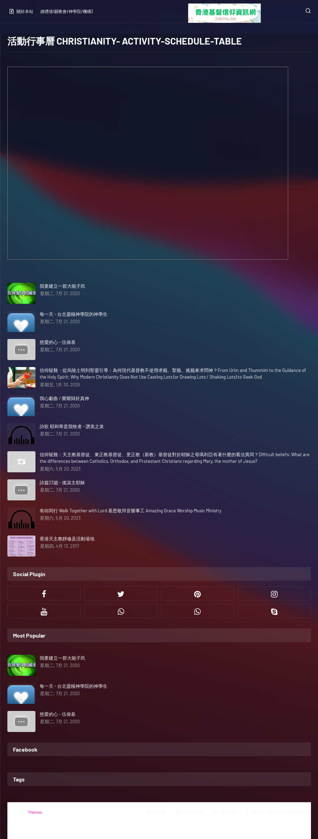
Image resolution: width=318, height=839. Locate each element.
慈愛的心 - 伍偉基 (57, 342)
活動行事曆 (189, 812)
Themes (35, 812)
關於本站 (21, 11)
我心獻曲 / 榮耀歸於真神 (64, 398)
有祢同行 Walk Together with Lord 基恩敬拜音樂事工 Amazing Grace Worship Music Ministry (130, 510)
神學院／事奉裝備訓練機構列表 (277, 812)
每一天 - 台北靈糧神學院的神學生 (73, 314)
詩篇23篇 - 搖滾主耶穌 (62, 482)
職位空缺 (225, 812)
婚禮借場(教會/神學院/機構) (66, 11)
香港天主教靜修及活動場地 (67, 538)
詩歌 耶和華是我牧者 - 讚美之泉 (72, 426)
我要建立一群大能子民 (62, 286)
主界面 (156, 812)
